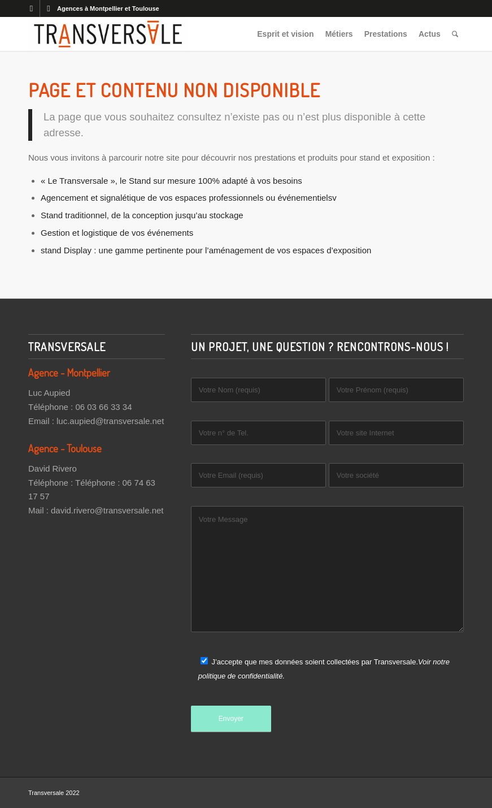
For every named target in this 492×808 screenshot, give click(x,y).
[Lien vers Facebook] (31, 8)
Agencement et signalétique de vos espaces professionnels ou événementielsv (189, 197)
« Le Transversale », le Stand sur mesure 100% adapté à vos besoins (171, 180)
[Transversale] (108, 34)
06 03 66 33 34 (103, 407)
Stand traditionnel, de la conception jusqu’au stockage (142, 215)
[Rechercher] (455, 34)
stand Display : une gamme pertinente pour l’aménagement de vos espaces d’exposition (206, 250)
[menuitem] (286, 34)
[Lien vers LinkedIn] (48, 8)
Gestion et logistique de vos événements (117, 232)
